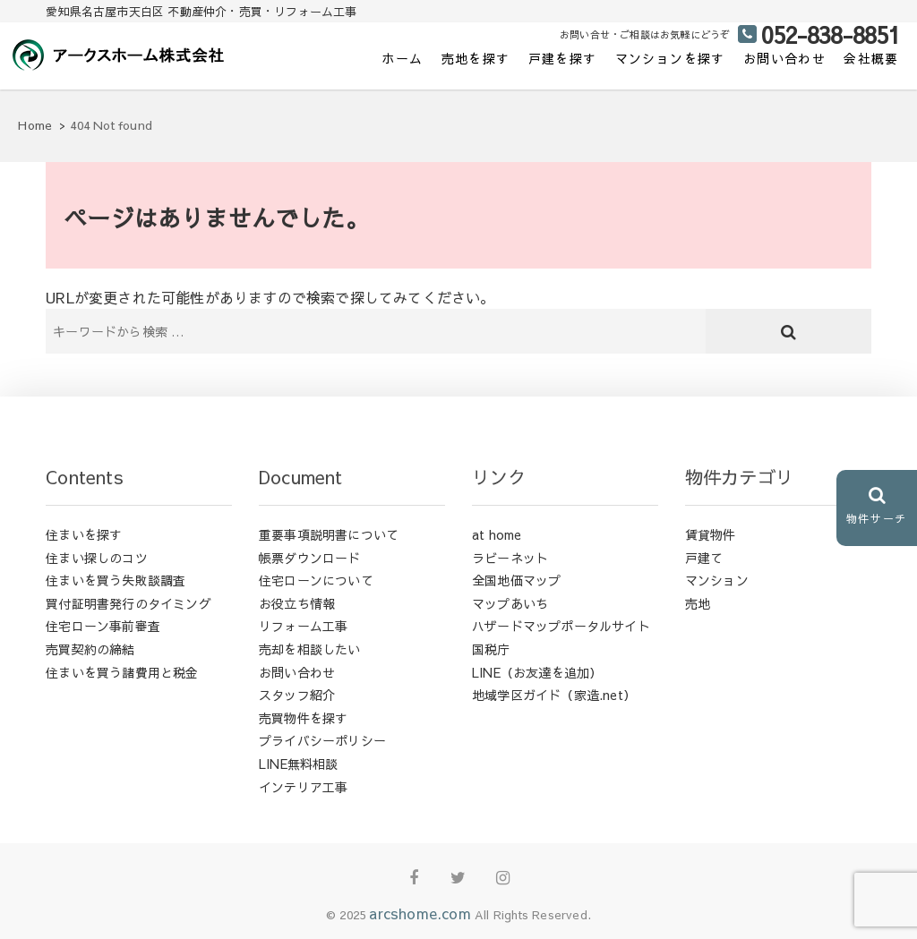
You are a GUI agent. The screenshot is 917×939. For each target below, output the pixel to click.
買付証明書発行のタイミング (128, 603)
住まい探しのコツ (97, 558)
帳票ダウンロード (310, 558)
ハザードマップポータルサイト (561, 626)
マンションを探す (670, 58)
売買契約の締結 (90, 649)
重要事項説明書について (329, 534)
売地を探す (475, 58)
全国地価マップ (516, 580)
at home (496, 534)
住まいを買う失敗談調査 (115, 580)
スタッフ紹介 (297, 695)
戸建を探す (562, 58)
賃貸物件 (710, 534)
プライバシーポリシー (322, 740)
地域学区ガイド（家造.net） (554, 695)
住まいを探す (84, 534)
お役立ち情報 (297, 603)
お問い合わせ (784, 58)
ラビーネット (510, 558)
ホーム (402, 58)
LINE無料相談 (299, 764)
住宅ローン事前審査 (103, 626)
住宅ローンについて (316, 580)
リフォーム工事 (303, 626)
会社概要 (871, 58)
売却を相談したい (310, 649)
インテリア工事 (303, 787)
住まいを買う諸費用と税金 (122, 672)
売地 (697, 603)
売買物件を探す (303, 718)
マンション (717, 580)
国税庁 (491, 649)
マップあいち (510, 603)
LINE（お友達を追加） (537, 672)
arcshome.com (419, 913)
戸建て (704, 558)
